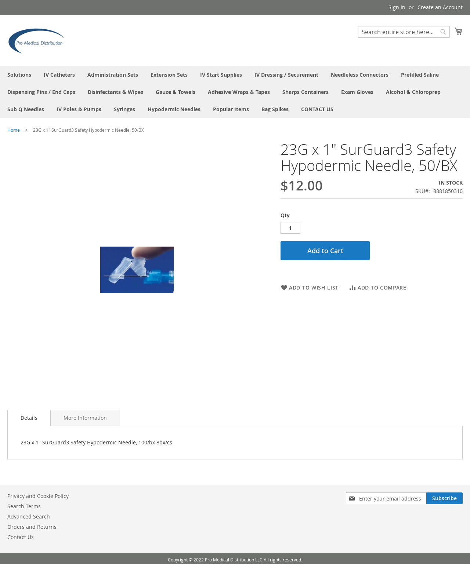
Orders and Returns (32, 526)
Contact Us (20, 537)
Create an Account (440, 7)
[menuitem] (19, 74)
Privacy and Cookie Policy (38, 495)
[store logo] (38, 40)
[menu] (235, 92)
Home (13, 130)
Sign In (396, 7)
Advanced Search (28, 516)
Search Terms (24, 506)
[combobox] (404, 32)
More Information (85, 417)
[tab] (29, 418)
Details (29, 417)
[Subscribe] (444, 498)
